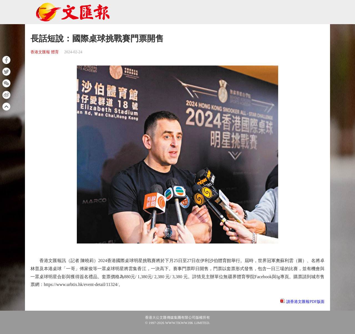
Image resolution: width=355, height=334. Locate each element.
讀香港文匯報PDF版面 (305, 302)
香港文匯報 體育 (45, 52)
